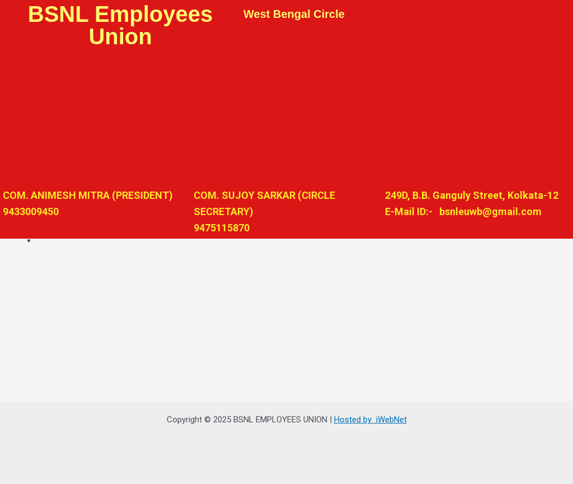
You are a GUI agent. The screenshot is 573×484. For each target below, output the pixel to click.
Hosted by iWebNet (370, 420)
